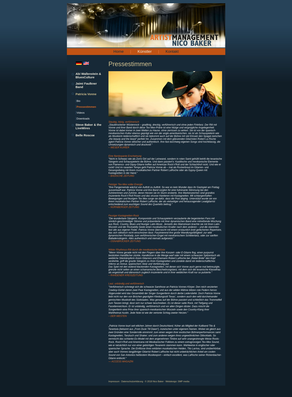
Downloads (83, 118)
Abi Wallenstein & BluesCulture (88, 75)
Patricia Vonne (86, 94)
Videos (81, 112)
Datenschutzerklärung (132, 381)
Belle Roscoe (85, 135)
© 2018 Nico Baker (154, 381)
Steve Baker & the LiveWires (89, 126)
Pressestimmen (86, 106)
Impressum (113, 381)
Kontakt (171, 51)
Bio (79, 100)
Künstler (144, 51)
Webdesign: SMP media (177, 381)
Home (118, 51)
